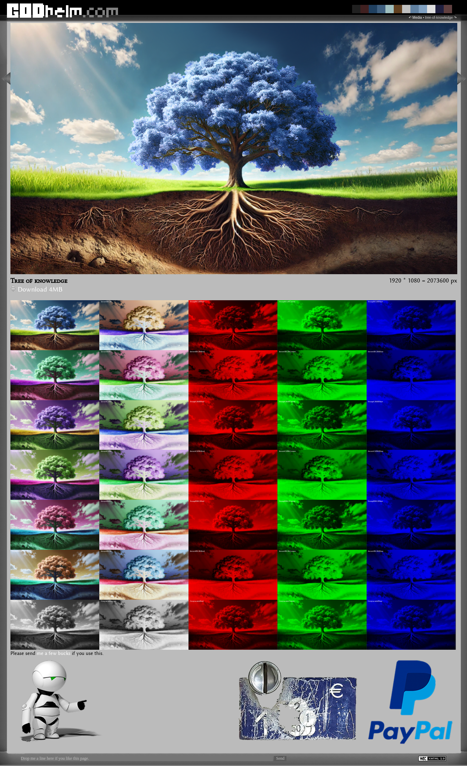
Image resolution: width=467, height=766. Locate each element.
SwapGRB (17, 401)
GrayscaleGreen (286, 601)
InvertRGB (106, 301)
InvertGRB (106, 401)
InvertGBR (106, 451)
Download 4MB (36, 289)
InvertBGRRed (197, 551)
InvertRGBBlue (375, 351)
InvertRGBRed (197, 351)
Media (417, 17)
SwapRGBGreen (287, 301)
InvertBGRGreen (287, 551)
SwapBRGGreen (287, 501)
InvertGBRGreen (287, 451)
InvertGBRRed (197, 451)
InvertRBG (106, 351)
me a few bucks (53, 653)
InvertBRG (106, 501)
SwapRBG (17, 351)
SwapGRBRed (197, 401)
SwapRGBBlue (375, 301)
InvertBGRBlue (375, 551)
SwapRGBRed (197, 301)
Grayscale (17, 601)
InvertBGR (106, 551)
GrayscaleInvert (108, 601)
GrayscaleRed (196, 601)
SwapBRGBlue (375, 501)
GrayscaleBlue (375, 601)
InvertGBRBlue (375, 451)
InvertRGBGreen (287, 351)
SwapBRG (17, 501)
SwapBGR (17, 551)
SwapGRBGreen (287, 401)
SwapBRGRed (197, 501)
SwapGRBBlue (375, 401)
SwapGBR (17, 451)
